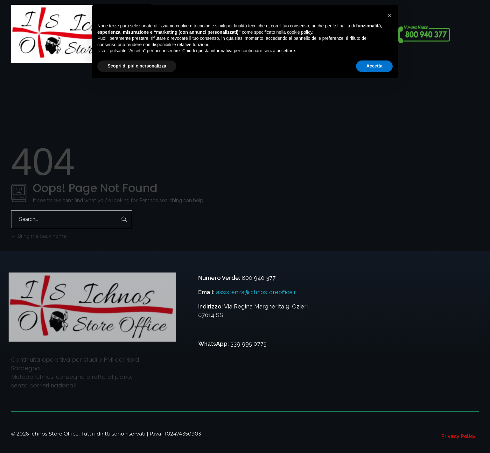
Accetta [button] (374, 65)
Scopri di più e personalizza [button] (137, 65)
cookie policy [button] (299, 32)
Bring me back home (38, 236)
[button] (389, 15)
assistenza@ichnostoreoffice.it (256, 292)
